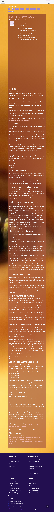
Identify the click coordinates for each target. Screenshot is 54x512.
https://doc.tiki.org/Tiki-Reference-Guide (20, 439)
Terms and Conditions (34, 493)
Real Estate (32, 471)
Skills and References (34, 490)
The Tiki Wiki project (14, 493)
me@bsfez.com (36, 414)
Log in (21, 509)
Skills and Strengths (14, 461)
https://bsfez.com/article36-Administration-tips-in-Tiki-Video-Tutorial (26, 442)
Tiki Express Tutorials (14, 488)
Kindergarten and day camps (36, 459)
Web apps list (32, 483)
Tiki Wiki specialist (13, 483)
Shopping (31, 468)
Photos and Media (33, 473)
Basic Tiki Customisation (21, 17)
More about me (13, 464)
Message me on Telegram (16, 506)
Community (32, 476)
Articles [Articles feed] (11, 509)
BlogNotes (12, 466)
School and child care (34, 461)
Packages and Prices (34, 488)
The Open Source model (15, 490)
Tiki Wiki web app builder (15, 486)
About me (11, 459)
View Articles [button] (13, 6)
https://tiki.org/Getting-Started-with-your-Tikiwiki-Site (24, 438)
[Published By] (9, 19)
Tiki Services (32, 486)
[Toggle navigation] (3, 2)
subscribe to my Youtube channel (20, 120)
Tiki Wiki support (13, 481)
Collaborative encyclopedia (35, 466)
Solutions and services (34, 481)
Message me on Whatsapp (16, 503)
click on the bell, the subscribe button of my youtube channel (25, 426)
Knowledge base (33, 464)
